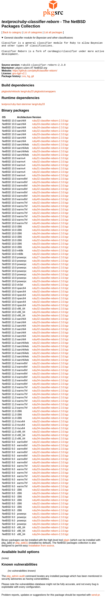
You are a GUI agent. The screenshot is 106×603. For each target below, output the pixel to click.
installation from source (41, 549)
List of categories (32, 32)
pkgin (66, 544)
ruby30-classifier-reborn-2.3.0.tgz (50, 265)
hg (28, 80)
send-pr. (95, 599)
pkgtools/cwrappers (45, 95)
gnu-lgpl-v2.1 (19, 77)
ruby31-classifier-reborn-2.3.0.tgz (50, 148)
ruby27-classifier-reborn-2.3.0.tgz (50, 261)
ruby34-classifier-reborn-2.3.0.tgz (50, 131)
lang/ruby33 (27, 95)
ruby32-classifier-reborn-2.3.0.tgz (50, 125)
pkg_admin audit (15, 580)
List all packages (53, 32)
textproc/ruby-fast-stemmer (16, 108)
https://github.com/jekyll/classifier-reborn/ (35, 74)
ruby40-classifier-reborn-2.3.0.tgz (50, 145)
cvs (24, 80)
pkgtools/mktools (11, 95)
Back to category (12, 32)
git (32, 80)
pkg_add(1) (21, 547)
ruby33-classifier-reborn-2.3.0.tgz (50, 128)
